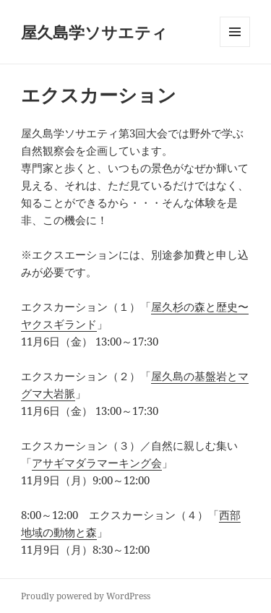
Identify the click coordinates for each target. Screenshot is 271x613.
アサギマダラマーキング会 (97, 462)
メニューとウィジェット (235, 46)
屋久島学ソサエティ (94, 32)
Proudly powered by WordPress (85, 596)
